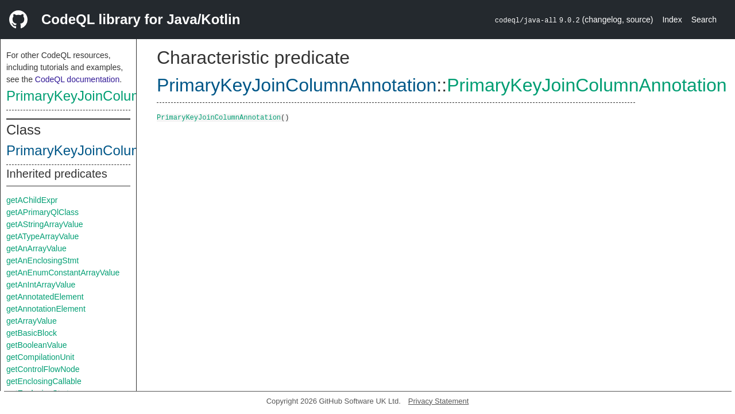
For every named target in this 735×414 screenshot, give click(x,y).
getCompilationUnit (40, 357)
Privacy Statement (438, 401)
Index (672, 19)
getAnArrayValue (36, 248)
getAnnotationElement (46, 308)
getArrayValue (31, 320)
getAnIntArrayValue (40, 284)
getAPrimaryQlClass (42, 212)
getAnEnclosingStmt (42, 260)
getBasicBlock (31, 333)
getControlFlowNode (43, 369)
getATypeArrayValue (42, 236)
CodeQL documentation (77, 79)
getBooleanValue (36, 345)
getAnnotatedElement (45, 296)
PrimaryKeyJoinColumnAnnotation (111, 95)
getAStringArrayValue (44, 224)
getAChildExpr (32, 200)
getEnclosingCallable (44, 381)
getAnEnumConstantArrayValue (62, 272)
